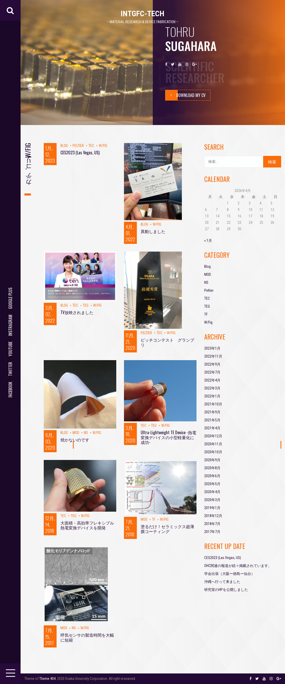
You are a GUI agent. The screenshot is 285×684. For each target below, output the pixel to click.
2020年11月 (213, 444)
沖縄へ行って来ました (222, 582)
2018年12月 (213, 516)
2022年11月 (213, 356)
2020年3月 (212, 500)
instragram (10, 325)
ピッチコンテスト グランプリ (167, 342)
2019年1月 (212, 508)
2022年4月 (212, 380)
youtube (10, 349)
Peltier (78, 146)
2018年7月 (212, 524)
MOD (76, 433)
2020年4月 (212, 492)
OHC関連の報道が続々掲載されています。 (238, 566)
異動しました (153, 231)
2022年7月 (212, 372)
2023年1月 (212, 348)
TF (153, 519)
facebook (10, 389)
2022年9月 (212, 364)
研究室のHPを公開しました (226, 590)
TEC (91, 146)
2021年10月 (213, 404)
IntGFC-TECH (142, 13)
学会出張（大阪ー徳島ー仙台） (229, 574)
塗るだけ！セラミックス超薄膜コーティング (167, 528)
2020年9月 (212, 460)
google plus (10, 298)
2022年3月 (212, 388)
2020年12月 (213, 436)
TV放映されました (76, 312)
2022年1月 (212, 396)
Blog (64, 146)
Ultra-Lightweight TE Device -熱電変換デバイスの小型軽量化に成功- (168, 437)
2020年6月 (212, 476)
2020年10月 (213, 452)
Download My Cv (185, 95)
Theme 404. (47, 679)
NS (86, 433)
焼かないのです (74, 440)
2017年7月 (212, 532)
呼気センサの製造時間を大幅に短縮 (87, 637)
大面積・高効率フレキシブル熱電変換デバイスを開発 (87, 525)
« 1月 (208, 240)
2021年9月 (212, 412)
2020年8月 (212, 468)
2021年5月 (212, 420)
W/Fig (103, 146)
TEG (85, 305)
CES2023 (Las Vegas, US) (80, 152)
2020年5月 (212, 484)
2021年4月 (212, 428)
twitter (10, 369)
